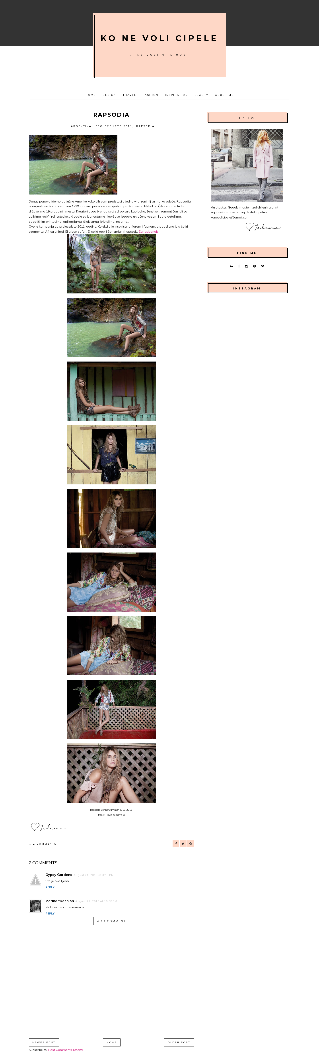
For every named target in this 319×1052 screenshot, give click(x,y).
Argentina (81, 126)
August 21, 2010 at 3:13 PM (94, 875)
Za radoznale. (149, 232)
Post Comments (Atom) (65, 1050)
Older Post (179, 1042)
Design (109, 94)
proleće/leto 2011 (113, 126)
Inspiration (176, 94)
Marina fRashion (59, 901)
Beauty (201, 94)
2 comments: (45, 843)
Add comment (111, 921)
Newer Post (44, 1042)
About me (224, 94)
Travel (129, 94)
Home (91, 94)
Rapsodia (145, 126)
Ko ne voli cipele (159, 38)
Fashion (150, 94)
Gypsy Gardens (58, 874)
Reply (49, 887)
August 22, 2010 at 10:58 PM (96, 901)
